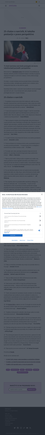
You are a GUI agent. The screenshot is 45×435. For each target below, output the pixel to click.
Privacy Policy (30, 240)
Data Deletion (15, 240)
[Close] (42, 194)
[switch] (40, 216)
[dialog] (22, 217)
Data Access (22, 240)
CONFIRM (12, 235)
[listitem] (22, 213)
